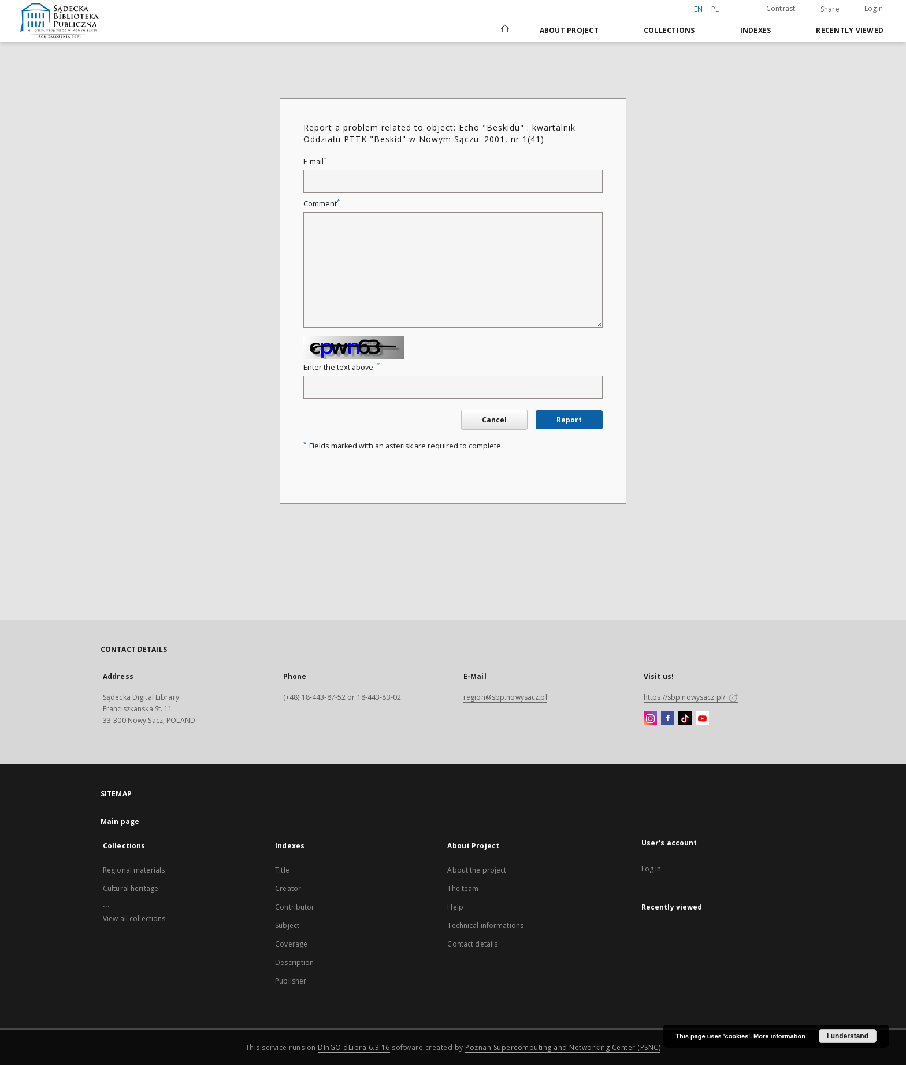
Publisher (290, 981)
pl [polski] (715, 9)
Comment (321, 204)
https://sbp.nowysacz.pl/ (691, 697)
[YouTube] (702, 718)
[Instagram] (650, 718)
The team (462, 888)
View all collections (134, 918)
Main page (120, 821)
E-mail (314, 161)
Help (455, 907)
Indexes (755, 30)
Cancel (494, 420)
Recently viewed (849, 30)
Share (830, 9)
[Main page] (504, 30)
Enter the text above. (341, 367)
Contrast (781, 8)
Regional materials (134, 870)
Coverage (291, 944)
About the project (476, 870)
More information (779, 1036)
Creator (288, 888)
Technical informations (485, 925)
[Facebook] (667, 718)
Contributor (294, 907)
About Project (569, 30)
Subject (287, 925)
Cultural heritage (130, 888)
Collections (669, 30)
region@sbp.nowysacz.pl (505, 697)
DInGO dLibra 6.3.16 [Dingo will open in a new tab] (354, 1047)
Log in (651, 869)
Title (282, 870)
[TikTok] (685, 718)
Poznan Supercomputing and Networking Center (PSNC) (562, 1047)
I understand (847, 1036)
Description (294, 962)
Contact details (472, 944)
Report (569, 420)
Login (873, 8)
